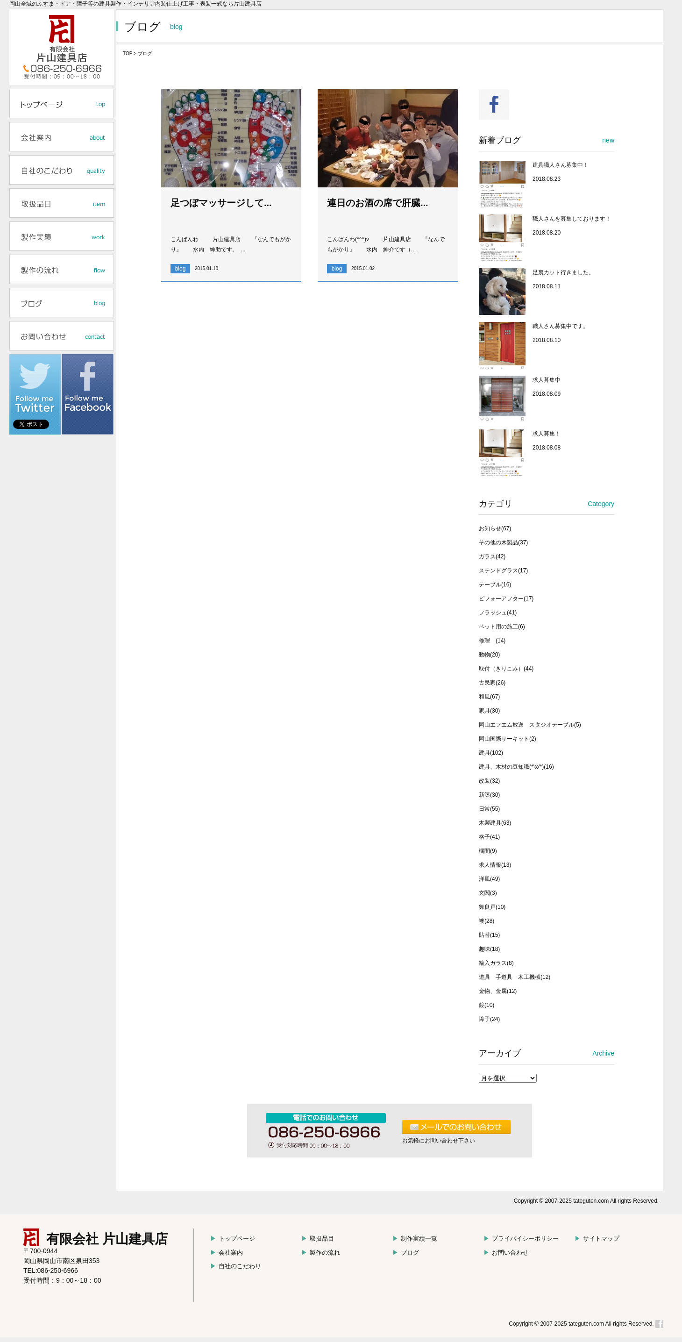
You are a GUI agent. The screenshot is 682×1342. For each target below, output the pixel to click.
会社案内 (226, 1252)
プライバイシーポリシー (521, 1238)
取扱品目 (317, 1238)
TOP (127, 53)
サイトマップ (597, 1238)
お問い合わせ (505, 1252)
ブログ (405, 1252)
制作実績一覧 (414, 1238)
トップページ (232, 1238)
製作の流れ (320, 1252)
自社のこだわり (235, 1266)
